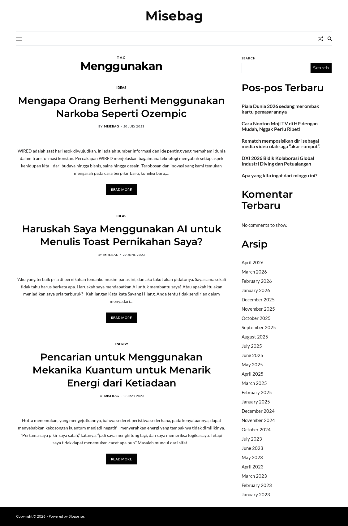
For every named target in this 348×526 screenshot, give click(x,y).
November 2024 (258, 420)
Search (249, 58)
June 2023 (252, 448)
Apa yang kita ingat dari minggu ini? (279, 175)
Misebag (174, 15)
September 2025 (259, 327)
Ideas (121, 87)
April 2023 (253, 466)
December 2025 (258, 299)
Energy (121, 344)
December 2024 (258, 411)
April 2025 (253, 374)
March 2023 (254, 476)
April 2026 (253, 262)
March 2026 (254, 271)
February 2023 (257, 485)
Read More (121, 190)
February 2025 (257, 392)
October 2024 (256, 429)
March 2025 (254, 383)
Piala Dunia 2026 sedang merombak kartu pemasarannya (280, 108)
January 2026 (256, 290)
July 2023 (252, 439)
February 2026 (257, 281)
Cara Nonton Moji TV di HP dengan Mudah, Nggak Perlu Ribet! (280, 126)
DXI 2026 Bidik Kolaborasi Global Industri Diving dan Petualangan (278, 160)
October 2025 (256, 318)
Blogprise (76, 516)
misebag (111, 126)
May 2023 (252, 457)
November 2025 (258, 309)
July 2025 (252, 346)
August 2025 (255, 336)
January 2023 (256, 494)
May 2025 (252, 364)
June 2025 (252, 355)
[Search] (330, 39)
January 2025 (256, 401)
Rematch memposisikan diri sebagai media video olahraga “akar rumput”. (281, 143)
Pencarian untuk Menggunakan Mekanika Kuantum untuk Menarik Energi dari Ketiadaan (121, 370)
